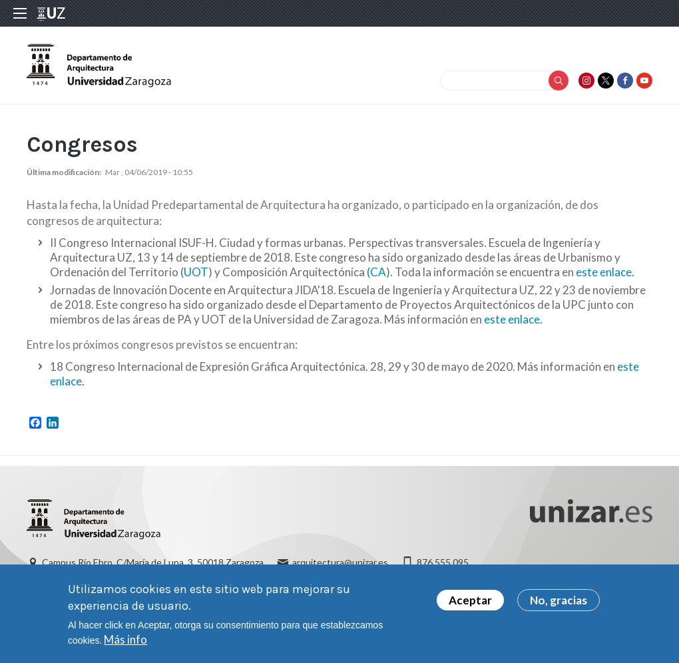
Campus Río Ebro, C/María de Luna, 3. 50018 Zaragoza (153, 562)
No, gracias (558, 605)
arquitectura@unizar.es (340, 562)
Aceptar (470, 605)
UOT (196, 272)
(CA (376, 272)
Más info (125, 645)
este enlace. (605, 272)
